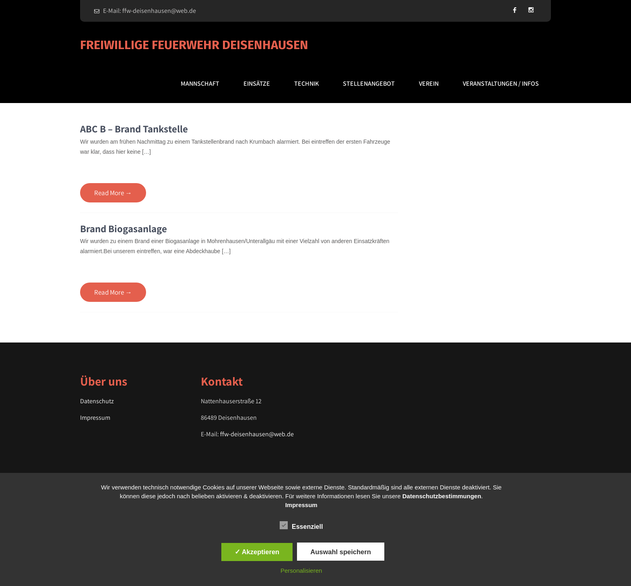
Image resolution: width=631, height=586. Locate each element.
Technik (306, 83)
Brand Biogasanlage (123, 228)
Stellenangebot (369, 83)
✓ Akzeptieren (257, 551)
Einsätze (256, 83)
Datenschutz (97, 401)
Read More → (113, 192)
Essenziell (301, 525)
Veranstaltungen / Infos (501, 83)
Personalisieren (301, 570)
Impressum (95, 417)
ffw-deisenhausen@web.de (257, 434)
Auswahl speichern (340, 551)
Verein (429, 83)
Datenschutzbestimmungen (441, 496)
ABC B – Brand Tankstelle (134, 128)
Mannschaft (200, 83)
